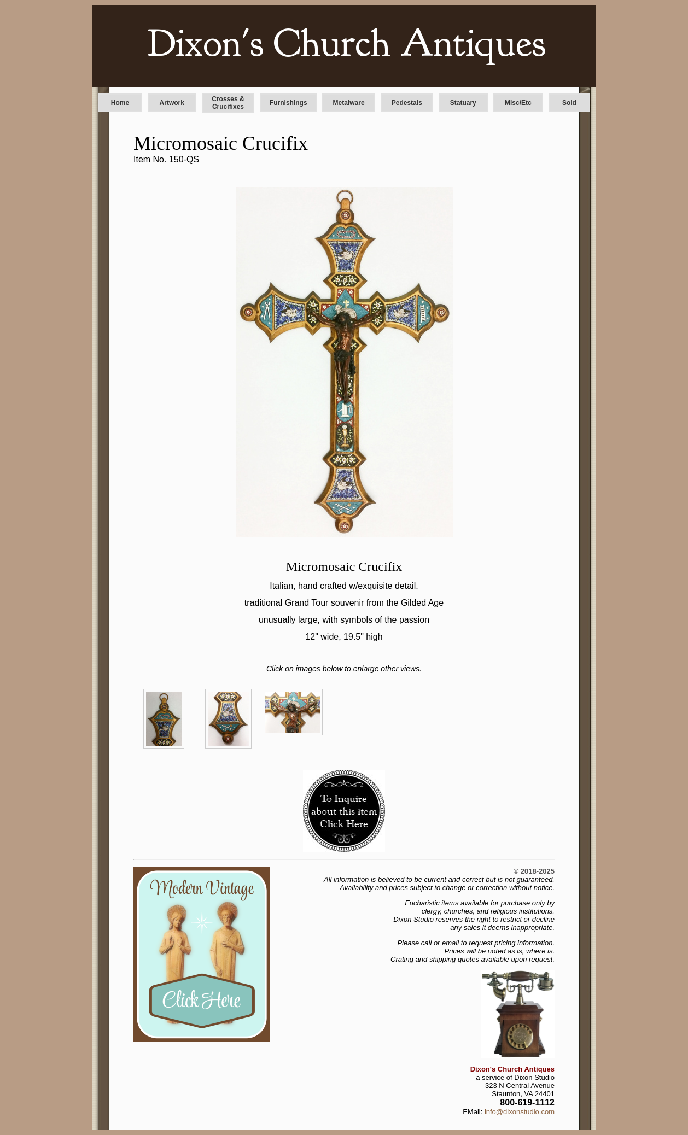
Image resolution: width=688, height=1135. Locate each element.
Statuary (463, 103)
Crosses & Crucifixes (228, 102)
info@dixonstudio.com (520, 1112)
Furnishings (288, 103)
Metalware (349, 103)
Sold (569, 103)
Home (120, 103)
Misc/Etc (518, 103)
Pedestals (407, 103)
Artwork (172, 103)
